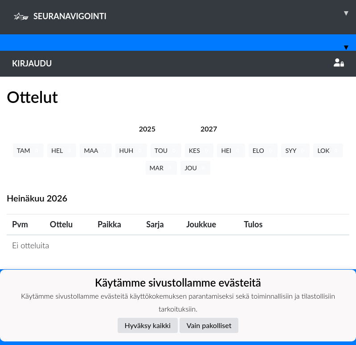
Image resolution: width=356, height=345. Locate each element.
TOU (166, 150)
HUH (131, 150)
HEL (61, 150)
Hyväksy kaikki (148, 325)
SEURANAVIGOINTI (184, 13)
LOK (328, 150)
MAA (95, 150)
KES (199, 150)
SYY (295, 150)
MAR (161, 168)
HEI (231, 150)
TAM (28, 150)
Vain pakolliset (209, 325)
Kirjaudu (178, 63)
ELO (263, 150)
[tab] (147, 128)
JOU (195, 168)
